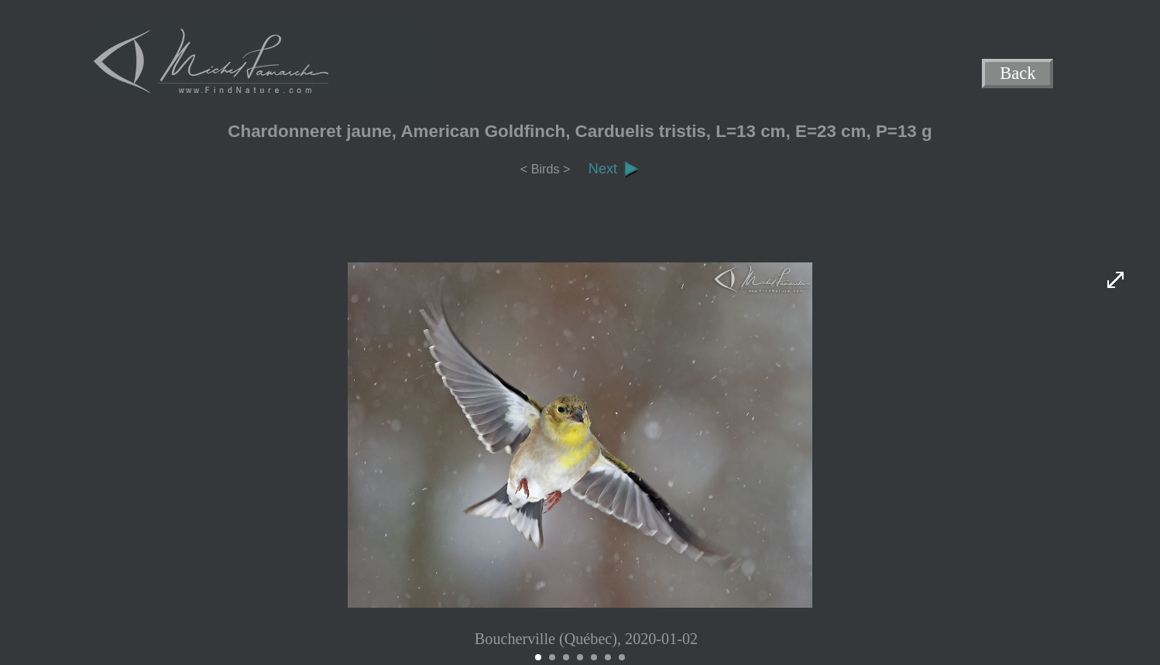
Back (1018, 74)
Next (614, 169)
